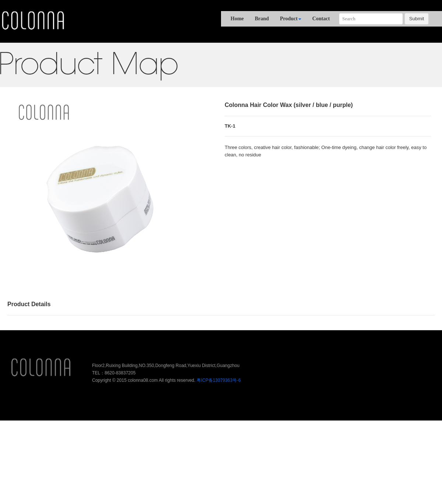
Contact (321, 18)
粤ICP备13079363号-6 (219, 380)
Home (237, 18)
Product (290, 18)
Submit (416, 18)
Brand (262, 18)
